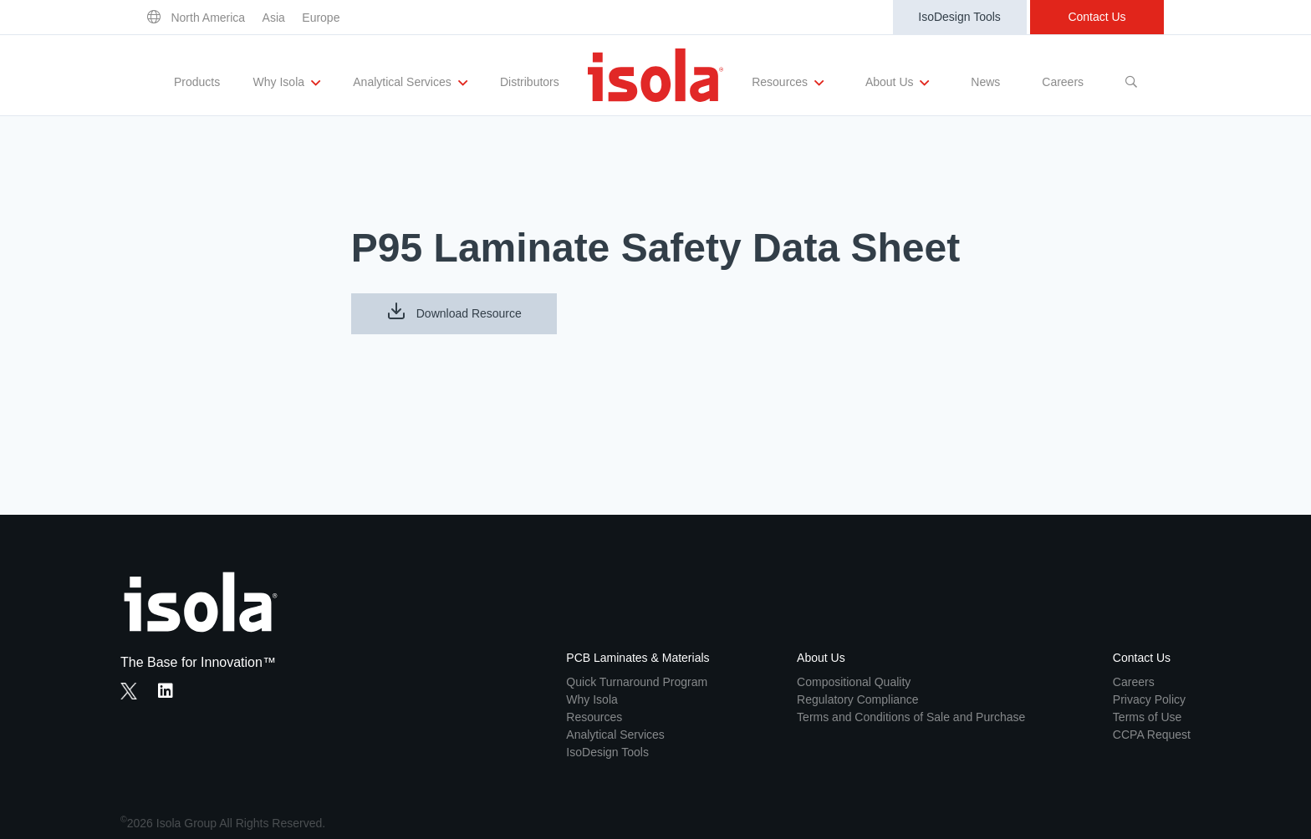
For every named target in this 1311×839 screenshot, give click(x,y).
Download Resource (454, 311)
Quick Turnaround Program (636, 682)
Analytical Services (410, 82)
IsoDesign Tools (959, 16)
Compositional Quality (854, 682)
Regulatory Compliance (858, 699)
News (985, 82)
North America (208, 17)
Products (197, 82)
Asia (274, 17)
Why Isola (286, 82)
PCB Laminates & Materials (637, 657)
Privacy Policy (1149, 699)
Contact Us (1096, 16)
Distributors (529, 82)
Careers (1063, 82)
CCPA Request (1152, 734)
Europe (320, 17)
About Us (897, 82)
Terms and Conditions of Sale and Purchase (911, 717)
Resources (788, 82)
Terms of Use (1147, 717)
